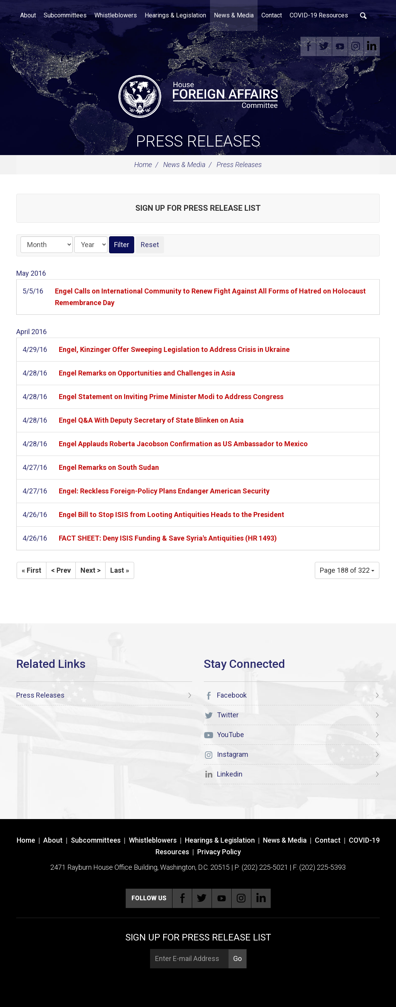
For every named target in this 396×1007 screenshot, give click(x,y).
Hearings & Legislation (175, 15)
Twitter (324, 46)
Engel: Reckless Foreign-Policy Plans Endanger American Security (164, 491)
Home (143, 164)
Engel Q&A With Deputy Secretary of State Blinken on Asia (151, 420)
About (28, 15)
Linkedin (372, 46)
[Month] (46, 244)
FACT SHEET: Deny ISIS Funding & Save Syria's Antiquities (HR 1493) (168, 538)
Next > (90, 570)
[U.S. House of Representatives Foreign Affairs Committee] (198, 95)
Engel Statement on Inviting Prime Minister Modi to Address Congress (171, 397)
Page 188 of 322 (347, 570)
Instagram (356, 46)
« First (31, 570)
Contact (271, 15)
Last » (119, 570)
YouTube (340, 46)
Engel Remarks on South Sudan (109, 467)
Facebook (308, 46)
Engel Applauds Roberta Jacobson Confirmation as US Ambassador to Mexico (183, 444)
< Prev (61, 570)
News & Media (234, 15)
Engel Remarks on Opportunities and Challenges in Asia (147, 373)
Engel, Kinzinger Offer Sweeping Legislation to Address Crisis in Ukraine (174, 349)
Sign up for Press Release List (198, 208)
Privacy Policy (219, 852)
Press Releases (198, 141)
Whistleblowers (115, 15)
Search (363, 15)
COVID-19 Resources (319, 15)
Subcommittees (65, 15)
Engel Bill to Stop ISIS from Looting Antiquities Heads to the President (171, 514)
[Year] (91, 244)
